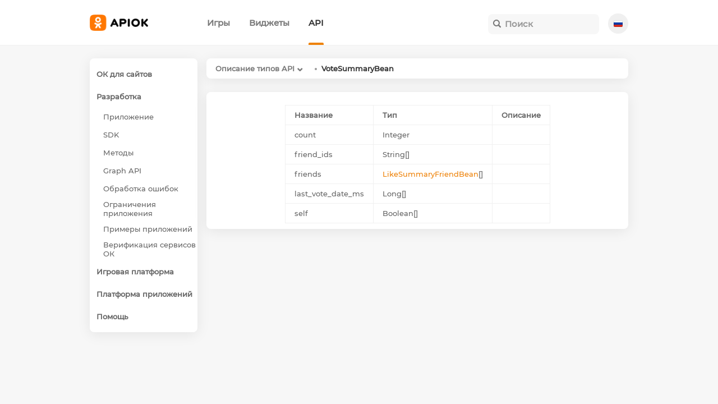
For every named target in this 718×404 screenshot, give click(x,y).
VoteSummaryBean (357, 68)
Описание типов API (254, 68)
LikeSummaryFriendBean (430, 173)
